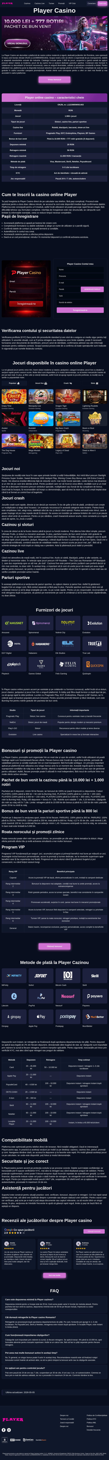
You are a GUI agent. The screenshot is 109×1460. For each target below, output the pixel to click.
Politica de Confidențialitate (97, 1415)
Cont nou (102, 3)
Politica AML (91, 1423)
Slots (94, 383)
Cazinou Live (39, 3)
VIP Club (72, 3)
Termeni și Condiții (67, 1419)
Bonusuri (90, 1426)
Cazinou (27, 3)
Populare (14, 383)
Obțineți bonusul (54, 946)
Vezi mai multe (54, 1275)
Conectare (92, 3)
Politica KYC (91, 1419)
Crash (68, 383)
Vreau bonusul (54, 80)
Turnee (51, 3)
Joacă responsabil (67, 1423)
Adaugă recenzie (94, 1231)
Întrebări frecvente (93, 1430)
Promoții (61, 3)
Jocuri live (41, 383)
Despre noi (64, 1415)
